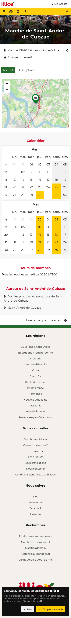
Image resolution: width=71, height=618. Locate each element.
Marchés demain (35, 547)
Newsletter (35, 502)
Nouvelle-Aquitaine (35, 399)
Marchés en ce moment (35, 541)
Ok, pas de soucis (50, 609)
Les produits (35, 456)
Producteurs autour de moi (35, 536)
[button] (35, 99)
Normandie (35, 393)
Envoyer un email (18, 57)
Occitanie (35, 405)
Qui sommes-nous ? (35, 445)
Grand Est (36, 376)
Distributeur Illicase (35, 439)
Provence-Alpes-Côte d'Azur (36, 417)
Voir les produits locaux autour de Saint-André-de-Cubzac (34, 298)
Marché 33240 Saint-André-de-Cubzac (32, 50)
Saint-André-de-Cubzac (22, 307)
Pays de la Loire (35, 411)
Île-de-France (35, 387)
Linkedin (35, 514)
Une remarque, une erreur (46, 320)
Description (26, 70)
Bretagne (35, 358)
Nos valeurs (36, 451)
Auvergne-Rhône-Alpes (35, 346)
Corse (35, 370)
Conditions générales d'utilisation (35, 474)
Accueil (8, 70)
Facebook (36, 508)
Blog (35, 496)
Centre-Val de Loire (35, 364)
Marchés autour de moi (35, 553)
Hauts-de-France (35, 382)
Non (27, 609)
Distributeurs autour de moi (35, 559)
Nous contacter (35, 468)
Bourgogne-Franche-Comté (35, 352)
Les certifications (35, 462)
